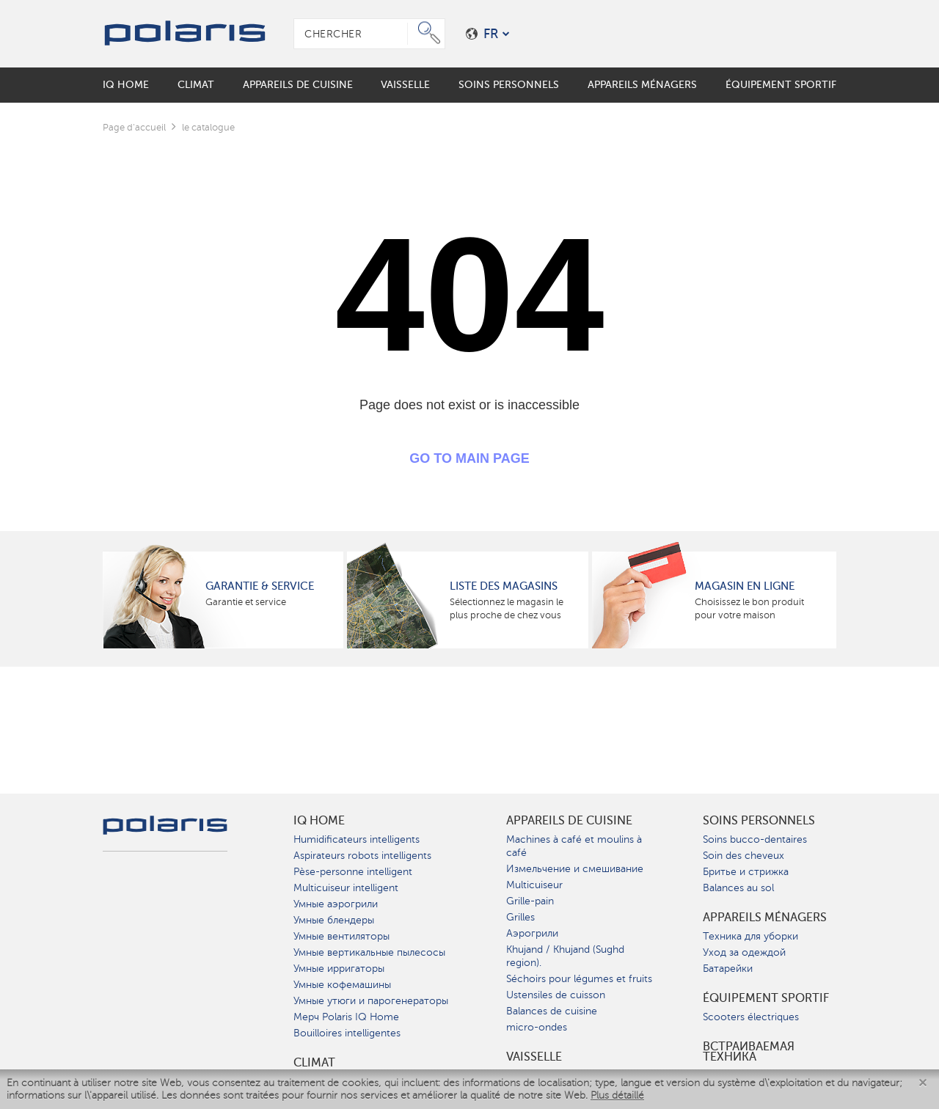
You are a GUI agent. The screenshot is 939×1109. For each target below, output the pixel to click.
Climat (314, 1063)
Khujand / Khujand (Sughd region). (565, 956)
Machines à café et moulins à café (574, 846)
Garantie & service (259, 586)
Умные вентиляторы (341, 936)
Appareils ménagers (765, 917)
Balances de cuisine (551, 1011)
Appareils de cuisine (569, 821)
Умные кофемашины (342, 984)
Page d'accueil (134, 127)
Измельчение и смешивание (574, 869)
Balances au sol (738, 888)
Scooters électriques (751, 1017)
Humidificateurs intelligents (356, 839)
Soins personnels (759, 821)
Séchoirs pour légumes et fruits (579, 979)
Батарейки (728, 968)
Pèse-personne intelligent (352, 871)
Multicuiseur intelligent (345, 888)
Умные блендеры (333, 920)
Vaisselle (534, 1057)
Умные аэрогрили (335, 904)
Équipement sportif (766, 998)
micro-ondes (536, 1027)
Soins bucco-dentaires (755, 839)
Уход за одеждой (744, 952)
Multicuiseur (534, 885)
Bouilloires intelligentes (347, 1033)
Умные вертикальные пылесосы (369, 952)
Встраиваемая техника (748, 1052)
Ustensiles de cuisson (555, 995)
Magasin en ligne (744, 586)
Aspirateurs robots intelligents (362, 855)
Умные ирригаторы (338, 968)
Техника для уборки (750, 936)
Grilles (520, 917)
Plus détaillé (617, 1095)
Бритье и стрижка (746, 871)
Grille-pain (530, 901)
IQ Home (319, 821)
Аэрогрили (532, 933)
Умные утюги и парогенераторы (370, 1001)
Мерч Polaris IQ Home (346, 1017)
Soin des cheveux (743, 855)
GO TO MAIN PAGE (469, 458)
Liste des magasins (504, 586)
